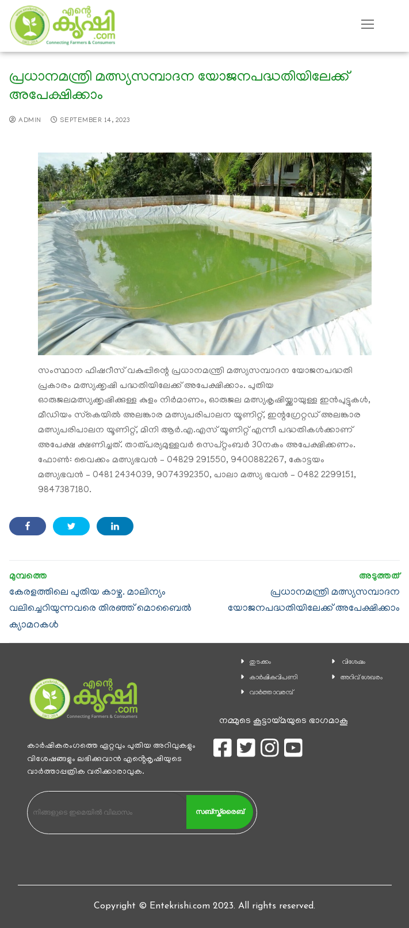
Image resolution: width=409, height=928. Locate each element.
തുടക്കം (260, 662)
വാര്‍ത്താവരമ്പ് (271, 693)
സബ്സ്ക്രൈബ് (220, 812)
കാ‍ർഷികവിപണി (274, 678)
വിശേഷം (353, 662)
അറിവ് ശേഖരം (362, 678)
